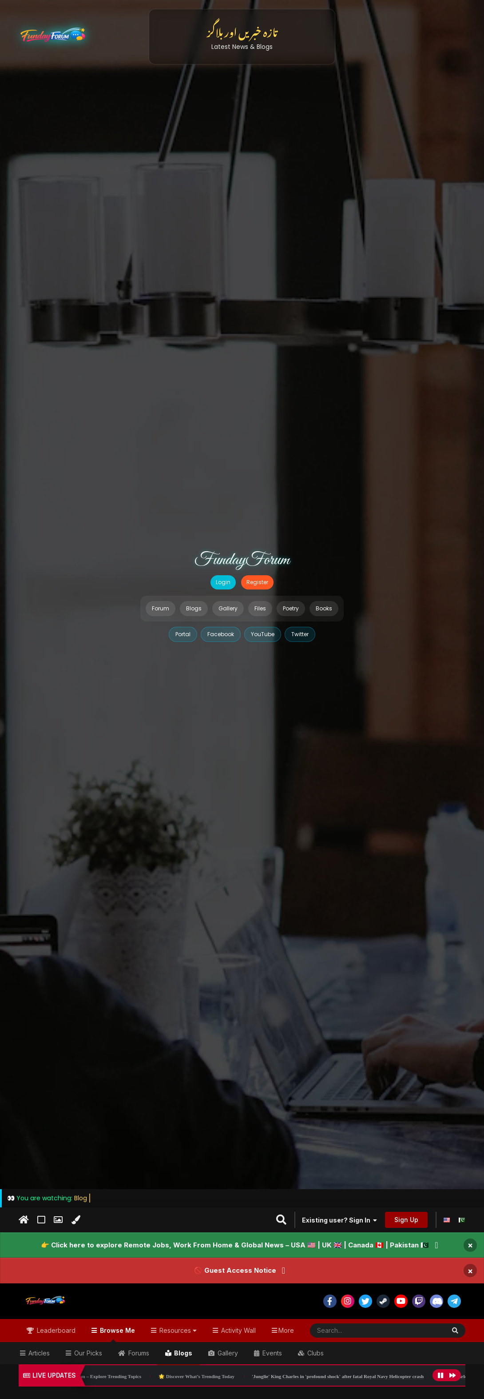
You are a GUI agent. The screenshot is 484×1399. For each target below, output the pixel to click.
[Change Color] (75, 1220)
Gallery (228, 608)
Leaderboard (55, 1330)
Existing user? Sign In (339, 1220)
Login (223, 582)
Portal (182, 634)
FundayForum (242, 560)
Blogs (194, 608)
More (286, 1330)
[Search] (356, 1330)
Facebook (220, 634)
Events (271, 1353)
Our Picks (87, 1353)
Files (260, 608)
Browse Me (116, 1334)
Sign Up (406, 1219)
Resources (177, 1330)
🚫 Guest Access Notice (235, 1270)
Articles (38, 1353)
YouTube (262, 634)
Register (257, 582)
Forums (138, 1353)
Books (324, 608)
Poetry (291, 608)
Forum (160, 608)
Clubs (314, 1353)
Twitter (300, 634)
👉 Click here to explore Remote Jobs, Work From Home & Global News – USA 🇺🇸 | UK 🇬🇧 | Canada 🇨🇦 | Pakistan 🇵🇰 (235, 1245)
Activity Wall (237, 1330)
